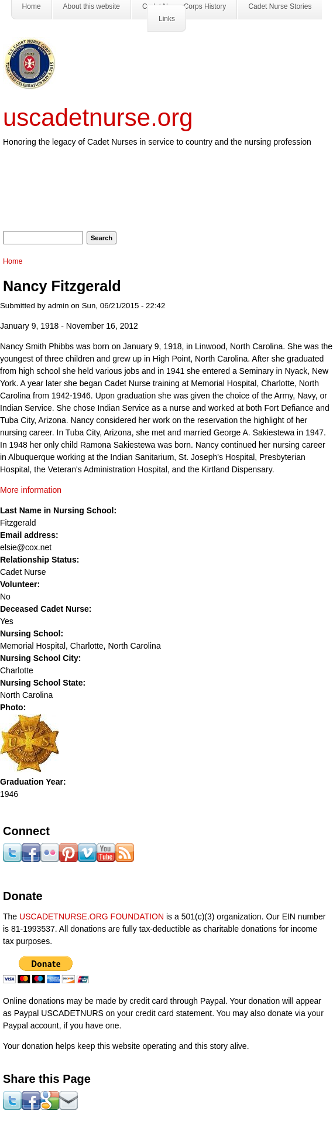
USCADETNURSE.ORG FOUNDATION (91, 916)
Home (13, 261)
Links (167, 19)
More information (30, 490)
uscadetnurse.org (98, 117)
